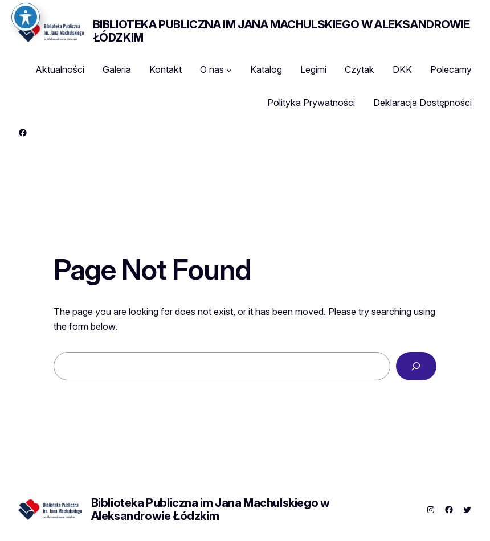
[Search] (416, 366)
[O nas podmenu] (229, 70)
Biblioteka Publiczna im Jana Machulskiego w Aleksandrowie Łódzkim (281, 31)
